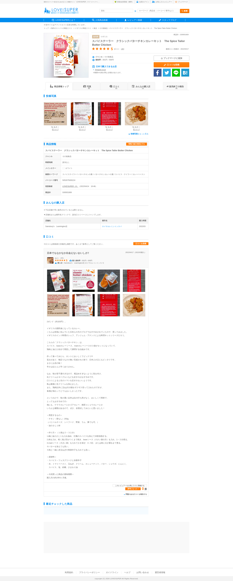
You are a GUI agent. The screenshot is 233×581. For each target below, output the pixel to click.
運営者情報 (160, 572)
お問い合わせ (142, 572)
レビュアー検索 (134, 20)
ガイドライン (112, 572)
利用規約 (69, 572)
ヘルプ (127, 572)
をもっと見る (138, 134)
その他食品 (103, 28)
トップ (46, 28)
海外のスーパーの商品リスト (61, 28)
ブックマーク (183, 2)
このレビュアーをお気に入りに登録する (129, 485)
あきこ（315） (60, 258)
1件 (122, 49)
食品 (95, 28)
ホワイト (69, 168)
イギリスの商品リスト (83, 28)
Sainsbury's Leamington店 (56, 226)
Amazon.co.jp (100, 70)
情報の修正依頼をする (136, 144)
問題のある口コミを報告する (136, 494)
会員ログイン (144, 2)
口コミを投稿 (141, 244)
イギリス (104, 37)
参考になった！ (133, 489)
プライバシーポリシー (89, 572)
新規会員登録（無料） (125, 2)
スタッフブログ (169, 20)
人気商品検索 (101, 20)
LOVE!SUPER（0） (70, 186)
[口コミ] (55, 129)
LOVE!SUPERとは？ (65, 20)
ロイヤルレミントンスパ (112, 226)
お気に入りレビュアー (164, 2)
